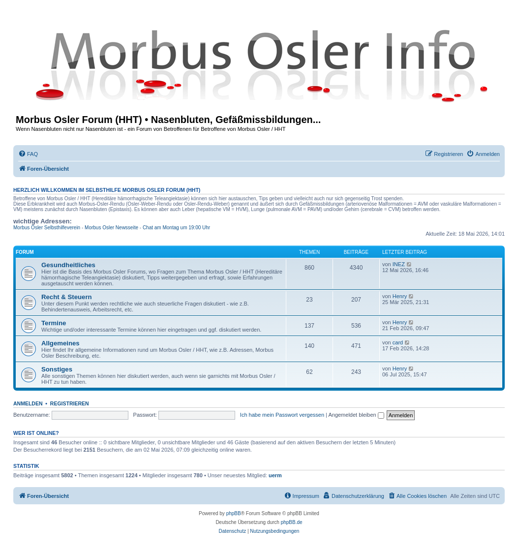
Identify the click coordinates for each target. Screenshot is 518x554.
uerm (275, 475)
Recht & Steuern (66, 297)
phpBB (233, 513)
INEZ (399, 264)
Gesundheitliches (68, 265)
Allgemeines (60, 343)
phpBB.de (292, 522)
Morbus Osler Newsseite (111, 227)
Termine (53, 323)
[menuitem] (28, 154)
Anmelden (28, 403)
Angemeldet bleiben (356, 415)
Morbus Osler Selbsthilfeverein (46, 227)
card (398, 342)
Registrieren (69, 403)
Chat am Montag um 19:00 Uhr (176, 227)
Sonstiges (56, 369)
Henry (400, 296)
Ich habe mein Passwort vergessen (282, 415)
